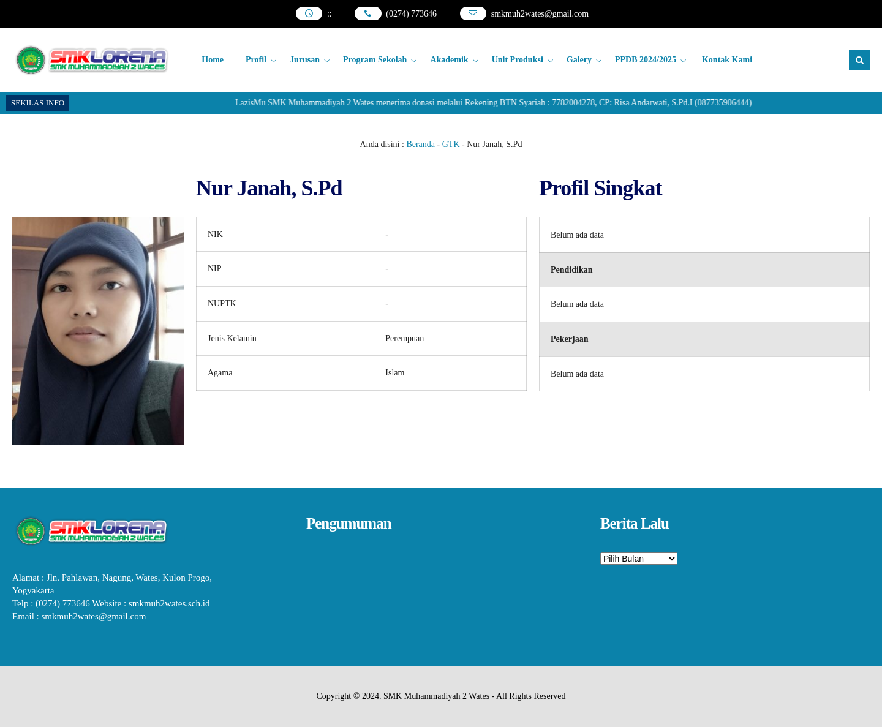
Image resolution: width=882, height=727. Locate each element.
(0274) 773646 (411, 13)
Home (213, 59)
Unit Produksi (517, 59)
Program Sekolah (375, 59)
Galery (579, 59)
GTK (451, 144)
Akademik (449, 59)
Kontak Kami (727, 59)
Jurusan (305, 59)
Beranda (420, 144)
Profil (256, 59)
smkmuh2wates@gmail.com (540, 13)
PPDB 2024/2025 (645, 59)
